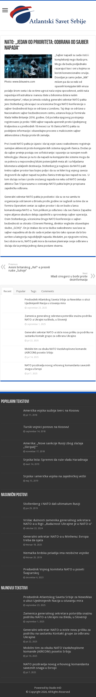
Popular (21, 291)
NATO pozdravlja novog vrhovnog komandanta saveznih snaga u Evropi (56, 666)
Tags (33, 291)
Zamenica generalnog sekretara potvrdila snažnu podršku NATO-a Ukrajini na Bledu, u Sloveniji (57, 615)
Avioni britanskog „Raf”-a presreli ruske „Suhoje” (29, 267)
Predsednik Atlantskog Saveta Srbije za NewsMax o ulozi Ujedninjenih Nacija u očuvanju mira (57, 599)
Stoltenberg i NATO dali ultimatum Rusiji (51, 504)
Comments (47, 291)
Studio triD (55, 687)
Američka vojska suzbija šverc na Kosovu (51, 410)
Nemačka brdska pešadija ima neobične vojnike (56, 553)
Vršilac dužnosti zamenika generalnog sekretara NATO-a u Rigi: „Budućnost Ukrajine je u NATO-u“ (57, 522)
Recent (7, 291)
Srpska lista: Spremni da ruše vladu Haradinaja (55, 459)
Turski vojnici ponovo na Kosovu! (46, 427)
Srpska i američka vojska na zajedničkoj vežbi (54, 476)
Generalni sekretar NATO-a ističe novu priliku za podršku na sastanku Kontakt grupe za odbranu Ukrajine (57, 633)
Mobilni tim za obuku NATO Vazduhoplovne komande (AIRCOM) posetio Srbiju (53, 649)
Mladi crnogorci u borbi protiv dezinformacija (66, 276)
